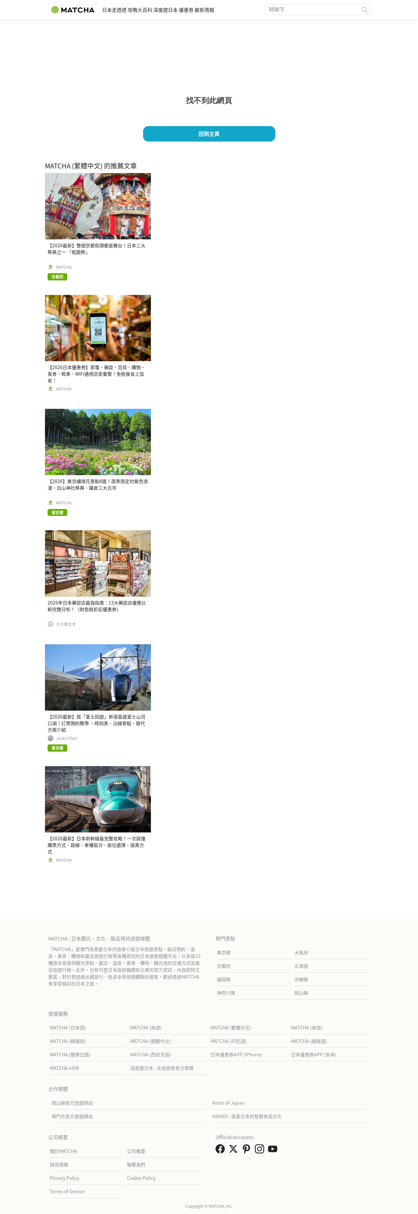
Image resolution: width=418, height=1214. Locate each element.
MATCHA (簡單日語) (70, 1054)
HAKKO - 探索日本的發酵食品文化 (247, 1116)
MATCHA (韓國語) (68, 1041)
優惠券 (219, 9)
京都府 (224, 965)
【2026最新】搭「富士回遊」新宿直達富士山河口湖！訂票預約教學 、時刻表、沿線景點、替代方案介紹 (96, 723)
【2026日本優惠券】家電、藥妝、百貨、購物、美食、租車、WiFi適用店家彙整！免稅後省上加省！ (96, 374)
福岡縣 (224, 979)
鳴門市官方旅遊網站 (72, 1116)
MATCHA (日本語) (68, 1027)
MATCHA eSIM (64, 1068)
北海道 (301, 965)
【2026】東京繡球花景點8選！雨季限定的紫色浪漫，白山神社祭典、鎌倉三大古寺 (98, 484)
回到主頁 (209, 134)
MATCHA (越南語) (309, 1041)
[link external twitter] (234, 1151)
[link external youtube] (274, 1151)
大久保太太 (66, 624)
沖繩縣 (301, 979)
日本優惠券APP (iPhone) (236, 1054)
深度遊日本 (189, 9)
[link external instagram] (261, 1151)
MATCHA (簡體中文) (150, 1041)
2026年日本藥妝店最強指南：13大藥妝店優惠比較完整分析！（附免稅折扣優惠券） (97, 605)
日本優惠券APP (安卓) (313, 1054)
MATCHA (64, 267)
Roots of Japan (228, 1102)
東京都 (224, 952)
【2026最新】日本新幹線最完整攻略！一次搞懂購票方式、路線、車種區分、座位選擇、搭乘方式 (96, 845)
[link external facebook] (221, 1151)
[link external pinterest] (248, 1151)
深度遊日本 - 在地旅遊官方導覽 (162, 1068)
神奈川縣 (226, 992)
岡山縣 (301, 992)
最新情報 (247, 9)
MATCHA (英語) (146, 1027)
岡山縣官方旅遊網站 (72, 1102)
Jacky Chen (66, 738)
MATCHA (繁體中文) (231, 1027)
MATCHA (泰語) (307, 1027)
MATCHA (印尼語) (229, 1041)
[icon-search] (364, 9)
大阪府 (301, 952)
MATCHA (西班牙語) (150, 1054)
